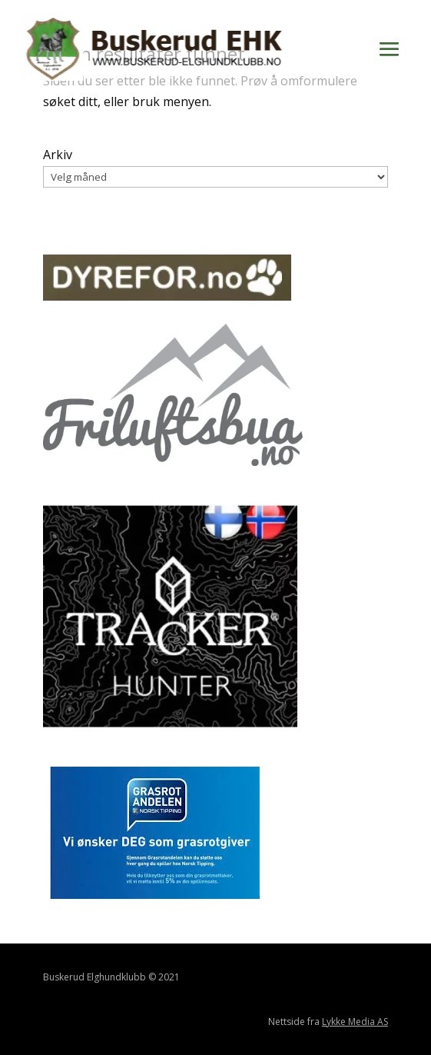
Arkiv (57, 154)
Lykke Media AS (355, 1021)
